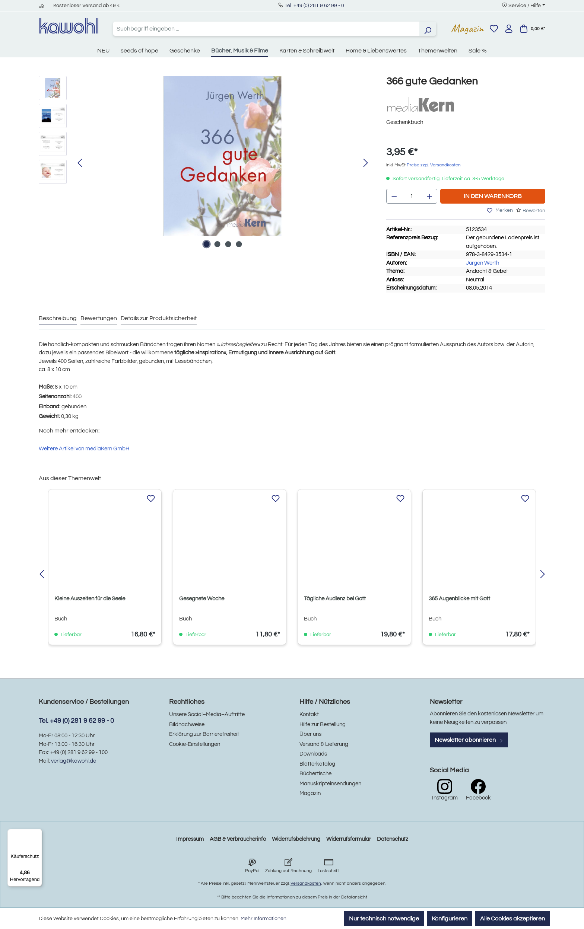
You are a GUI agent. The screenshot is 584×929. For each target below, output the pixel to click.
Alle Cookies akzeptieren (512, 919)
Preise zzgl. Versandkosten (434, 165)
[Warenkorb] (532, 29)
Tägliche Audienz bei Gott (335, 598)
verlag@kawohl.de (73, 761)
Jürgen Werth (482, 263)
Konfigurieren (449, 919)
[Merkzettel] (493, 28)
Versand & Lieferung (323, 744)
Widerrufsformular (348, 839)
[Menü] (37, 833)
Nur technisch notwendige (384, 919)
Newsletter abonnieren (469, 740)
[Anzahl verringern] (394, 196)
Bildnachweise (186, 724)
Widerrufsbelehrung (296, 839)
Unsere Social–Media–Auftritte (207, 714)
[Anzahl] (412, 196)
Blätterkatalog (317, 764)
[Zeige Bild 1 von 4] (206, 244)
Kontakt (309, 714)
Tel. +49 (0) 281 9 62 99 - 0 (314, 5)
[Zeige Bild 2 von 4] (217, 244)
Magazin (467, 28)
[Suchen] (427, 29)
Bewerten (534, 210)
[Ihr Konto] (508, 28)
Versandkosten (306, 883)
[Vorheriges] (79, 163)
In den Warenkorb (493, 196)
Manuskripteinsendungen (330, 783)
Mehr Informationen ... (266, 918)
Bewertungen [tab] (98, 318)
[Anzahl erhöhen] (430, 196)
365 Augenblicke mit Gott (459, 598)
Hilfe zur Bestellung (322, 724)
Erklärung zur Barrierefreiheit (204, 734)
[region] (205, 163)
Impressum (190, 839)
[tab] (58, 318)
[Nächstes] (365, 163)
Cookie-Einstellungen (194, 744)
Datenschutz (392, 839)
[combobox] (266, 29)
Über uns (310, 734)
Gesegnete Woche (201, 598)
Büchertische (315, 773)
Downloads (313, 754)
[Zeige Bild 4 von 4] (239, 244)
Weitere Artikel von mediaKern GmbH (84, 448)
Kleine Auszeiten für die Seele (89, 598)
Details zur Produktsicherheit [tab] (159, 318)
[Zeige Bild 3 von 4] (228, 244)
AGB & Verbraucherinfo (238, 839)
